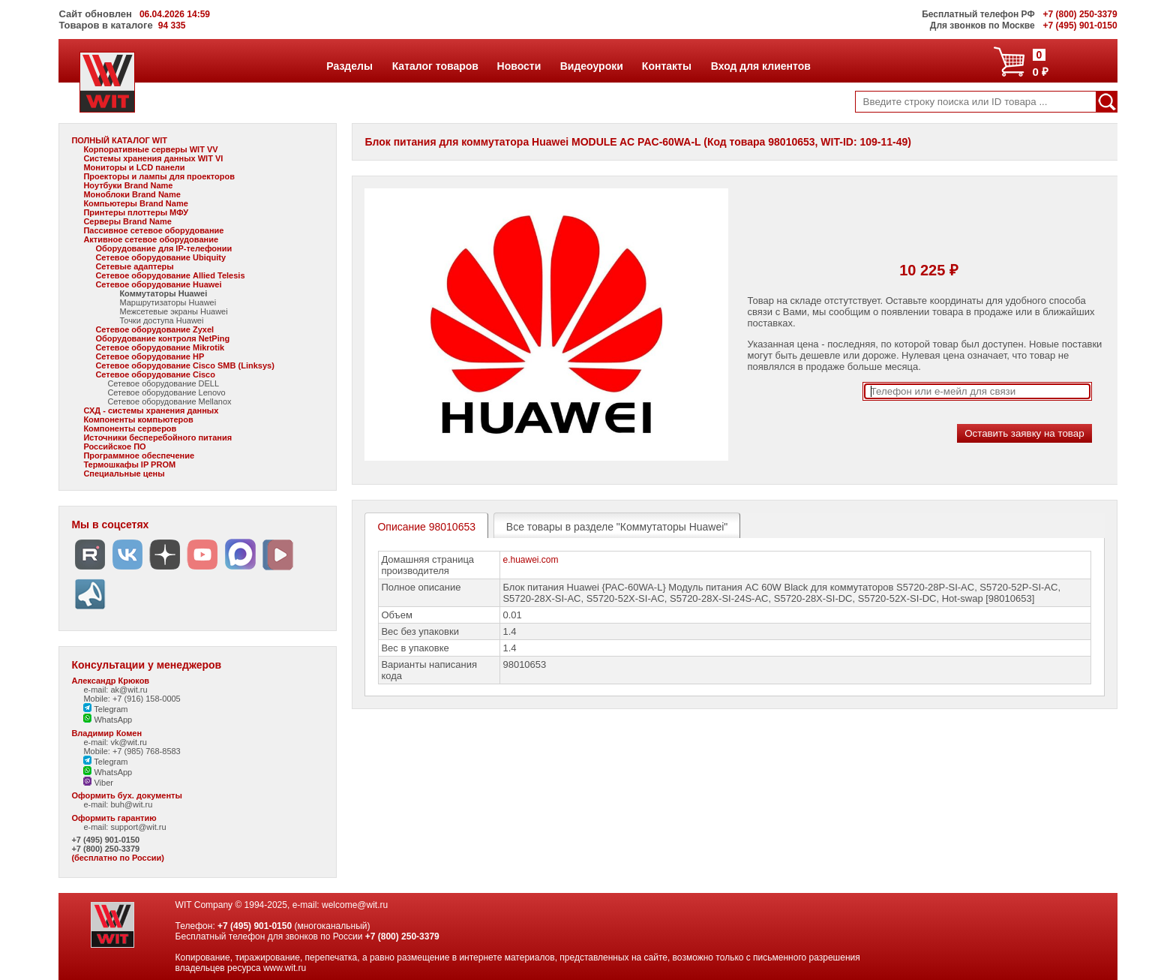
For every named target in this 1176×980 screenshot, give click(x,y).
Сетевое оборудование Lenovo (166, 392)
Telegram (105, 709)
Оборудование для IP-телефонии (163, 248)
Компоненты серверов (129, 428)
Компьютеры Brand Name (135, 203)
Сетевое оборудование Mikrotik (159, 347)
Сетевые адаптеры (134, 266)
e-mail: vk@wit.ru (115, 742)
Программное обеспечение (138, 455)
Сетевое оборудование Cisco (155, 374)
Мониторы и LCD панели (133, 167)
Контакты (666, 66)
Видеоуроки (591, 66)
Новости (519, 66)
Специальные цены (123, 473)
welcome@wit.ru (355, 905)
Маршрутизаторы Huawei (167, 302)
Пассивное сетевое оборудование (153, 230)
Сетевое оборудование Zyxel (154, 329)
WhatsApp (107, 719)
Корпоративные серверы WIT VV (150, 149)
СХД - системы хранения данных (150, 410)
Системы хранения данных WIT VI (153, 158)
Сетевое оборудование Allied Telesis (169, 275)
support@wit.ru (138, 826)
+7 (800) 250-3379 (105, 848)
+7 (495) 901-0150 (105, 839)
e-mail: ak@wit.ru (115, 689)
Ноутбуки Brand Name (127, 185)
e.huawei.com (530, 560)
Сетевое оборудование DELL (163, 383)
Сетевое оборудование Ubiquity (160, 257)
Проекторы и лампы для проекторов (159, 176)
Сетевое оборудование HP (149, 356)
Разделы (349, 66)
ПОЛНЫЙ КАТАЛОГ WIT (119, 140)
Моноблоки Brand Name (131, 194)
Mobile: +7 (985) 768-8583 (131, 751)
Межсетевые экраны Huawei (173, 311)
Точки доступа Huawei (161, 320)
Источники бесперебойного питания (157, 437)
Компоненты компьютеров (138, 419)
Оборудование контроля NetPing (162, 338)
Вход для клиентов (760, 66)
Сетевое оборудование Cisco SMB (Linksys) (184, 365)
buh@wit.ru (131, 804)
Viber (98, 782)
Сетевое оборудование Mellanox (169, 401)
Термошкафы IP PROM (129, 464)
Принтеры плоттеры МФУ (135, 212)
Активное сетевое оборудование (150, 239)
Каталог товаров (435, 66)
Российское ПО (114, 446)
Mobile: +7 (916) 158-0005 (131, 698)
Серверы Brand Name (127, 221)
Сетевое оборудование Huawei (158, 284)
